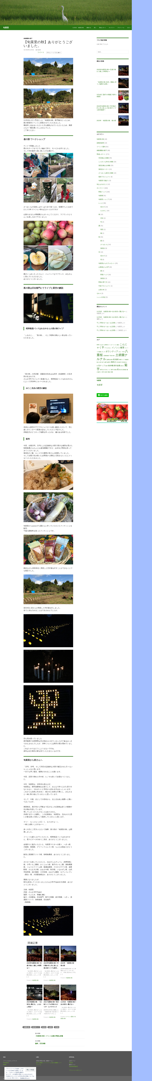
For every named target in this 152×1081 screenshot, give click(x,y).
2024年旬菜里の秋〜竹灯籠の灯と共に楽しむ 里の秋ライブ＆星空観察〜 (51, 965)
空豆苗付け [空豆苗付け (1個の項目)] (124, 362)
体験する (89, 27)
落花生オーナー (104, 169)
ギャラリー (112, 27)
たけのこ (103, 210)
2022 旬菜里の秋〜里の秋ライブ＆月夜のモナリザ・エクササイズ (51, 1004)
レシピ (101, 203)
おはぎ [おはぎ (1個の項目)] (101, 344)
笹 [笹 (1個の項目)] (97, 365)
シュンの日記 (101, 297)
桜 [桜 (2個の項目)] (114, 359)
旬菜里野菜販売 (73, 1066)
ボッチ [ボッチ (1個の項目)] (103, 351)
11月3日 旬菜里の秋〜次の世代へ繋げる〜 (68, 1003)
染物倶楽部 (100, 143)
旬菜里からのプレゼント (107, 263)
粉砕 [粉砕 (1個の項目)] (106, 365)
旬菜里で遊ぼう (104, 180)
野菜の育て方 (103, 282)
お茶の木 (101, 289)
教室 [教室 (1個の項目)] (111, 359)
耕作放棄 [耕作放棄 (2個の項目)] (117, 365)
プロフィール (120, 27)
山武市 (50, 1027)
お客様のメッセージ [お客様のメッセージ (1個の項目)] (109, 344)
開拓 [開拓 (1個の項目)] (109, 372)
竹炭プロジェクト (104, 286)
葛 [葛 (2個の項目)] (118, 369)
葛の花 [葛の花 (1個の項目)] (121, 369)
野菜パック (102, 192)
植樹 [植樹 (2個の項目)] (117, 359)
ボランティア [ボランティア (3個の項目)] (112, 351)
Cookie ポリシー (25, 1078)
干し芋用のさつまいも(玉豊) (106, 323)
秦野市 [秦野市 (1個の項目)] (109, 362)
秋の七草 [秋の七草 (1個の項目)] (99, 362)
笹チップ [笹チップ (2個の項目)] (101, 365)
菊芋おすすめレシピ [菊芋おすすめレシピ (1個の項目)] (105, 369)
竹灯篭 (56, 1027)
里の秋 (44, 1027)
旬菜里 (39, 50)
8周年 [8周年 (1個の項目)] (98, 344)
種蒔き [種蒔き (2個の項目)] (113, 362)
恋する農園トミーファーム (43, 1062)
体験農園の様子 (28, 38)
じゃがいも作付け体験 (106, 162)
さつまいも (104, 244)
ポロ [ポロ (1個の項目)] (120, 351)
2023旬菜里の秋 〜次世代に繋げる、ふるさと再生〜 (34, 1004)
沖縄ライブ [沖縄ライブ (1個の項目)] (122, 359)
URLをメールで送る (54, 52)
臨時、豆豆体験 (60, 1042)
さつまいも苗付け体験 (106, 173)
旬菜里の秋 (35, 980)
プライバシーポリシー (75, 1070)
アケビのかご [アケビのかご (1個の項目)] (108, 347)
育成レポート (102, 27)
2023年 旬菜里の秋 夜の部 (68, 964)
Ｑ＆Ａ (128, 27)
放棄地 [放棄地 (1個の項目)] (108, 359)
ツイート (41, 52)
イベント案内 (70, 1016)
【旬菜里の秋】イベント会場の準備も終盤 (60, 1034)
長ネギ (102, 207)
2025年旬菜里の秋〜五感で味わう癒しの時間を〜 (34, 965)
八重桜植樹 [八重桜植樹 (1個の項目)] (106, 355)
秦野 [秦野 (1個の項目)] (105, 362)
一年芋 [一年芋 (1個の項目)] (123, 351)
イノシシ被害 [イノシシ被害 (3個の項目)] (118, 347)
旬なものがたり (102, 184)
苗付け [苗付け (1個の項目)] (122, 365)
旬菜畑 (101, 195)
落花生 (102, 248)
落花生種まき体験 (104, 165)
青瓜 (101, 229)
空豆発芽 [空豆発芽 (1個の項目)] (118, 362)
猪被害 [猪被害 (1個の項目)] (126, 359)
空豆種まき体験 (104, 158)
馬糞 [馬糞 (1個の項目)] (112, 372)
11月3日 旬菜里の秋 (78, 27)
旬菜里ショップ (104, 199)
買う (95, 27)
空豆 (101, 218)
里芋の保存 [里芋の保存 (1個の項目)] (104, 372)
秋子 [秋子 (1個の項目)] (103, 362)
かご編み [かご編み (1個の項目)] (117, 344)
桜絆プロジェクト (104, 177)
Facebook (6, 1062)
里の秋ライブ (35, 1027)
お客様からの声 (104, 267)
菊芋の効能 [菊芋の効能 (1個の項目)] (114, 369)
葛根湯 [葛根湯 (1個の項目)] (124, 369)
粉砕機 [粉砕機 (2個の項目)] (110, 365)
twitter (4, 1064)
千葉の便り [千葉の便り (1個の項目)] (112, 355)
